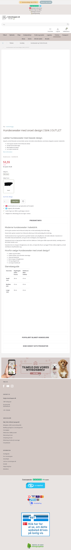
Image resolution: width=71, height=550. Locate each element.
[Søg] (68, 24)
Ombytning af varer (7, 438)
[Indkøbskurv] (66, 28)
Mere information (7, 152)
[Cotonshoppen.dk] (11, 17)
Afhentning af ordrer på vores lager (11, 440)
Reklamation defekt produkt (10, 432)
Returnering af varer (8, 435)
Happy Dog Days (7, 466)
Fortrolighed (6, 430)
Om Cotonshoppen (7, 456)
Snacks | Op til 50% (46, 2)
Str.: (5, 171)
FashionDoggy (10, 126)
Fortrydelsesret (6, 443)
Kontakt (5, 464)
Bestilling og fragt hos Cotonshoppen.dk (12, 427)
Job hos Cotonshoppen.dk (9, 461)
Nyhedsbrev (6, 469)
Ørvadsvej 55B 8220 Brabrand (6, 405)
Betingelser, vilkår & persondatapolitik (12, 425)
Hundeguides (6, 454)
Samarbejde (6, 459)
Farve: (6, 178)
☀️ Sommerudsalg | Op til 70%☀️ (29, 2)
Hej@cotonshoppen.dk (9, 398)
